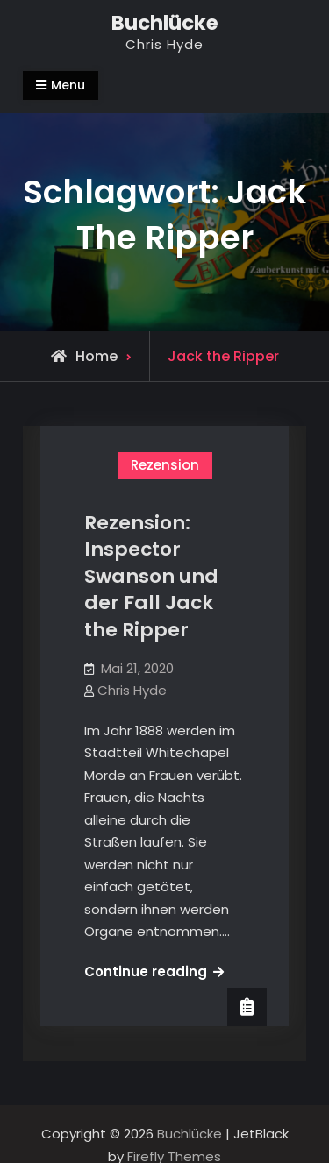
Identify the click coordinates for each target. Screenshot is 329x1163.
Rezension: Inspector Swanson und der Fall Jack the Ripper (151, 576)
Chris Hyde (132, 690)
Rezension (165, 465)
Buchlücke (164, 23)
